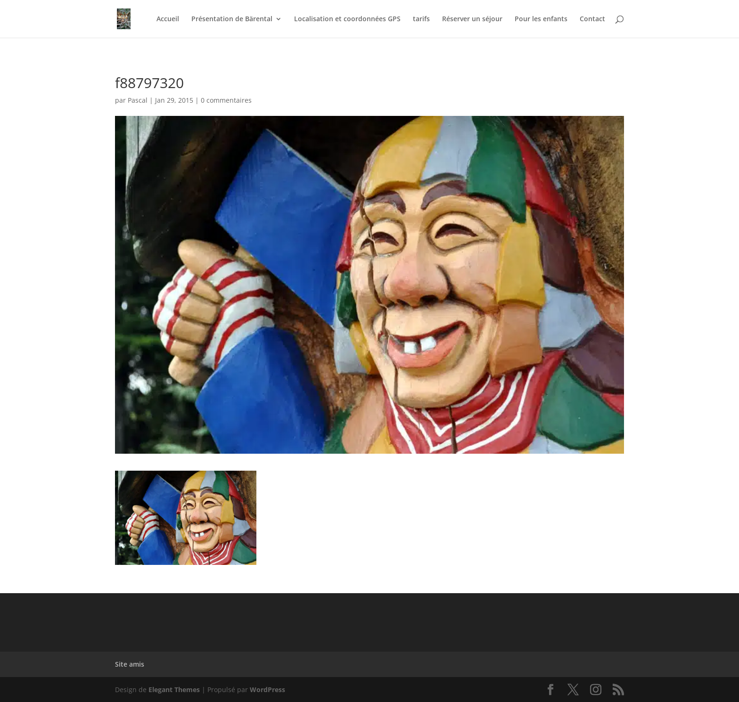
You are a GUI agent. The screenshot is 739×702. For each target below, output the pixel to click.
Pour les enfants (541, 19)
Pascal (138, 100)
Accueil (167, 19)
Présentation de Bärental (231, 19)
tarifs (421, 19)
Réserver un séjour (472, 19)
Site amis (129, 664)
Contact (592, 19)
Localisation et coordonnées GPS (347, 19)
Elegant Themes (174, 689)
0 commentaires (226, 100)
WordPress (267, 689)
